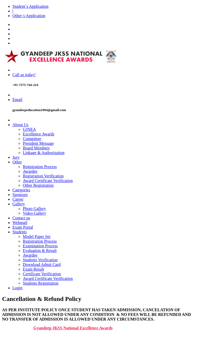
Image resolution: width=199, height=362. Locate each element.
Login (17, 288)
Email (17, 99)
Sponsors (20, 194)
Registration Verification (43, 176)
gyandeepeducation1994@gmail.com (39, 110)
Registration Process (40, 166)
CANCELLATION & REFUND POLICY (47, 355)
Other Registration (38, 185)
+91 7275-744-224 (25, 85)
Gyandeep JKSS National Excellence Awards (73, 328)
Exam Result (33, 269)
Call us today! (24, 75)
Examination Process (40, 246)
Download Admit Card (42, 264)
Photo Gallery (34, 208)
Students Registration (40, 283)
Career (18, 199)
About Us (20, 124)
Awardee (30, 171)
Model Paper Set (37, 236)
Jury (16, 157)
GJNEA (29, 129)
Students (19, 232)
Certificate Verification (42, 274)
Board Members (36, 148)
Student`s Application (30, 6)
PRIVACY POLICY (29, 351)
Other (17, 162)
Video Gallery (34, 213)
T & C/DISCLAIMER (30, 341)
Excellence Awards (38, 134)
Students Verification (40, 260)
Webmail (19, 222)
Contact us (21, 218)
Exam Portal (22, 227)
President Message (38, 143)
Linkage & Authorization (44, 152)
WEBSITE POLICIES (31, 337)
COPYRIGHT (24, 346)
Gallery (18, 204)
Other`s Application (28, 15)
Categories (21, 190)
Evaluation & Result (40, 250)
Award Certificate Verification (48, 180)
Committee (32, 138)
